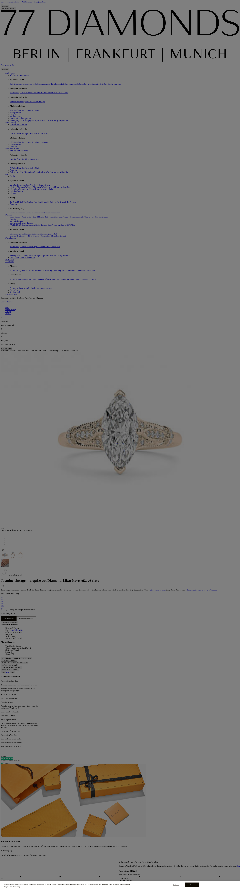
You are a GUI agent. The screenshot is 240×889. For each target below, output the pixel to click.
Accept (192, 885)
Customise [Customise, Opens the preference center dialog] (176, 885)
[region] (120, 885)
